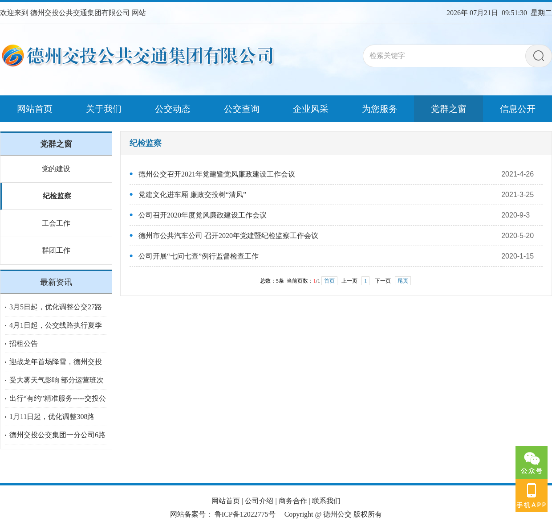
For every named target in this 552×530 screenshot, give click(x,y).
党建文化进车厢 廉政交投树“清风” (192, 194)
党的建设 (56, 169)
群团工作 (56, 250)
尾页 (403, 281)
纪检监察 (57, 196)
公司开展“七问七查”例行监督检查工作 (198, 256)
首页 (329, 281)
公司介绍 (259, 501)
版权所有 (367, 514)
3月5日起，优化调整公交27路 (55, 307)
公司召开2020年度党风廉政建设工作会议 (202, 215)
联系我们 (326, 501)
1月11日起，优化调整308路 (51, 416)
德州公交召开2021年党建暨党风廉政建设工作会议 (216, 174)
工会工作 (56, 223)
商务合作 (293, 501)
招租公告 (23, 343)
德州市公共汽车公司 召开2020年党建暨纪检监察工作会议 (228, 235)
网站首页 (225, 501)
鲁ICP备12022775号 (245, 514)
